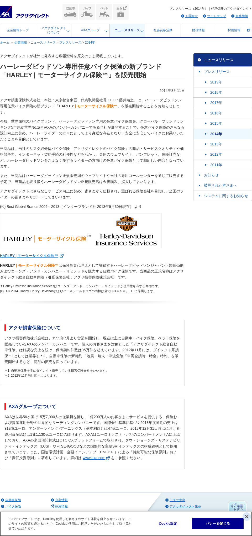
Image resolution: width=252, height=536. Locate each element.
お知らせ (211, 175)
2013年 (216, 144)
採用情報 (234, 30)
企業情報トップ (18, 30)
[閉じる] (247, 516)
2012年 (216, 154)
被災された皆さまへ (220, 185)
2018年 (216, 92)
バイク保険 (87, 12)
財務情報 (198, 30)
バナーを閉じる (218, 524)
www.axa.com (97, 458)
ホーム (4, 42)
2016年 (216, 113)
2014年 (90, 42)
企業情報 (241, 16)
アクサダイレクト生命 (185, 506)
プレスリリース (70, 42)
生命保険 (121, 12)
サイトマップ (216, 16)
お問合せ (191, 16)
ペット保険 (104, 12)
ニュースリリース (127, 30)
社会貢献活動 (163, 30)
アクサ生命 (177, 500)
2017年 (216, 103)
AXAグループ (90, 30)
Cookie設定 (168, 524)
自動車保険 (70, 12)
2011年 (216, 165)
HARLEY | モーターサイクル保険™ (29, 256)
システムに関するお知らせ (226, 196)
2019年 (216, 82)
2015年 (216, 123)
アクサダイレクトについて (53, 30)
